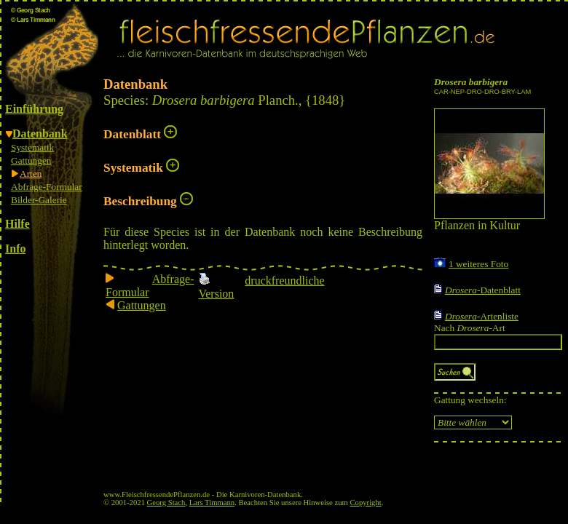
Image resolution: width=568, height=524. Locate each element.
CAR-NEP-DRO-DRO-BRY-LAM (482, 91)
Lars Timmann (211, 503)
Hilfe (17, 224)
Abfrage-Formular (46, 186)
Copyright (366, 503)
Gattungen (31, 160)
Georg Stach (166, 503)
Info (15, 248)
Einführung (34, 109)
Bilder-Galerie (39, 199)
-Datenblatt (483, 290)
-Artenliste (481, 316)
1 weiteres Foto (478, 263)
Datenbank (40, 133)
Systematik (32, 147)
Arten (31, 173)
